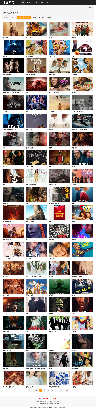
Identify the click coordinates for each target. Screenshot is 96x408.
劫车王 (73, 294)
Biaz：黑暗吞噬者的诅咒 (9, 129)
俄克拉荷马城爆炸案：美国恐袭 (11, 92)
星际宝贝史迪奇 (7, 239)
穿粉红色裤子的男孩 (54, 92)
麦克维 (5, 313)
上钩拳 (5, 111)
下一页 (61, 390)
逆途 (4, 147)
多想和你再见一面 (30, 74)
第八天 (73, 221)
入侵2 (73, 313)
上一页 (35, 390)
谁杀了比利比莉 (7, 350)
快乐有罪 (5, 276)
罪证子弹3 (28, 37)
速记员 (50, 147)
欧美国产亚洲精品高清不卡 (24, 17)
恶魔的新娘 (74, 147)
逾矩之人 (74, 37)
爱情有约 (28, 258)
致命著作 (5, 166)
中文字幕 (55, 2)
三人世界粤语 (6, 258)
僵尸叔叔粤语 (29, 56)
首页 (23, 2)
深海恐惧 (51, 294)
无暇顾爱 (51, 129)
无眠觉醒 (5, 203)
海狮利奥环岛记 (30, 221)
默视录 (27, 350)
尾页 (67, 390)
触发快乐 (74, 203)
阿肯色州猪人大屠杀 (77, 276)
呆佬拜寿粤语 (29, 294)
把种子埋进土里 (7, 221)
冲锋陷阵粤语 (52, 331)
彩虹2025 (51, 111)
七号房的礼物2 (75, 74)
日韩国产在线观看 (46, 17)
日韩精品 (42, 2)
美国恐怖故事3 (7, 74)
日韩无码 (28, 2)
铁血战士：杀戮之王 (8, 386)
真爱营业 (74, 331)
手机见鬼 (28, 331)
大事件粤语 (6, 294)
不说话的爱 (52, 258)
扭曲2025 (51, 350)
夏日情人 (51, 37)
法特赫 (50, 368)
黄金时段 (5, 368)
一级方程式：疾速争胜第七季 (79, 129)
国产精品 (35, 2)
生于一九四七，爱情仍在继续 (33, 276)
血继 (27, 239)
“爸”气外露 (52, 276)
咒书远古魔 (6, 331)
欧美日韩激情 (36, 17)
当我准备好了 (29, 129)
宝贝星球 (5, 37)
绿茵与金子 (52, 74)
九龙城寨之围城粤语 (54, 203)
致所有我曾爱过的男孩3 (32, 184)
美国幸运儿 (74, 92)
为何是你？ (74, 350)
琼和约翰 (74, 239)
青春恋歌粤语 (52, 184)
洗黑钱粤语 (52, 239)
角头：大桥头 (29, 166)
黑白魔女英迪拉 (30, 147)
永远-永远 (51, 166)
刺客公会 (28, 203)
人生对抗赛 (52, 313)
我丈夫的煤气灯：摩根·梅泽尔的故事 (35, 368)
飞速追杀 (74, 258)
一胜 (73, 56)
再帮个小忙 (52, 56)
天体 (27, 92)
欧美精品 (48, 2)
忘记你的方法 (29, 386)
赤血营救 (74, 184)
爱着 (27, 313)
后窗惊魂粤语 (75, 368)
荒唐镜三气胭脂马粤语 (77, 111)
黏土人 (73, 166)
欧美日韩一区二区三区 (9, 17)
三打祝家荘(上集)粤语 (54, 386)
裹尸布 (5, 56)
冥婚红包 (51, 221)
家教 (27, 111)
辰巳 (4, 184)
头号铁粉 (74, 386)
